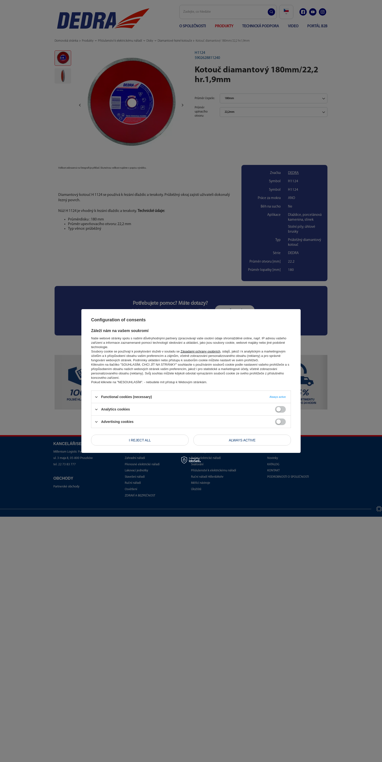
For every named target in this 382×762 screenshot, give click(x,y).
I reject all (140, 440)
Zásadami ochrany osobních (200, 351)
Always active (242, 440)
